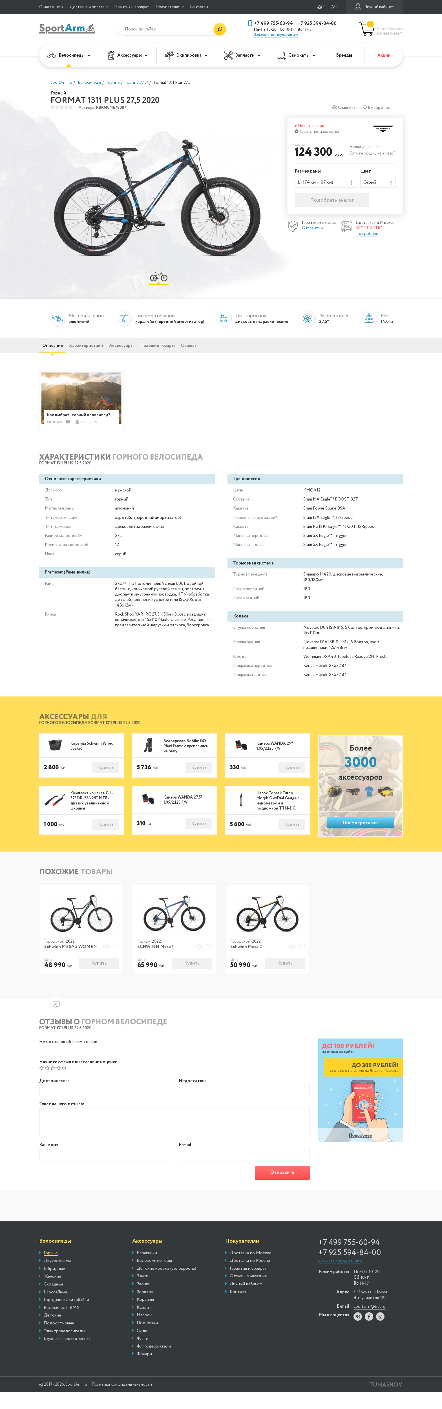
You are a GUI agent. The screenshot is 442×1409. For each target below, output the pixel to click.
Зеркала (145, 1308)
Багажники (147, 1269)
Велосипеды (68, 55)
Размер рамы (308, 172)
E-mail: (186, 1160)
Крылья (144, 1323)
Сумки (143, 1347)
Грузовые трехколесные (68, 1355)
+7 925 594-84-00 (317, 23)
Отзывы (228, 350)
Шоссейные (55, 1308)
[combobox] (325, 182)
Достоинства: (54, 1094)
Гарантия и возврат (131, 7)
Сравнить (344, 107)
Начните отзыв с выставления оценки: (79, 1076)
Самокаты (296, 55)
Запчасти (242, 55)
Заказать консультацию (276, 35)
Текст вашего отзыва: (61, 1119)
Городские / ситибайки (66, 1316)
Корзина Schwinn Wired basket (92, 758)
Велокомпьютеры (154, 1277)
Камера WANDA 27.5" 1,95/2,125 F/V (182, 813)
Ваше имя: (49, 1160)
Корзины (145, 1316)
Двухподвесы (57, 1277)
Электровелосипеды (64, 1347)
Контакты (199, 7)
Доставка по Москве (250, 1269)
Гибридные (54, 1285)
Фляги (142, 1355)
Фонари (144, 1370)
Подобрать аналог (332, 202)
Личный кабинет (374, 6)
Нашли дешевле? (364, 146)
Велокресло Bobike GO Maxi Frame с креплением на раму (186, 758)
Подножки (147, 1339)
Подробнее (366, 235)
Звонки (144, 1300)
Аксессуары (127, 55)
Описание (56, 350)
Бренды (344, 55)
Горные (51, 1269)
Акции (383, 55)
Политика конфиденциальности (132, 1401)
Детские (52, 1332)
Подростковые (59, 1339)
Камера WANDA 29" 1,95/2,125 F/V (275, 758)
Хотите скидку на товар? (372, 153)
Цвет (365, 172)
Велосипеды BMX (62, 1324)
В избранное (377, 107)
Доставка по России (250, 1277)
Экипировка (186, 55)
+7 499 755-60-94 (273, 23)
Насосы (144, 1331)
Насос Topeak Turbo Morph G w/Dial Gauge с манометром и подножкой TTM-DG (278, 814)
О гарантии (312, 230)
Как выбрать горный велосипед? (69, 423)
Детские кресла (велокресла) (166, 1284)
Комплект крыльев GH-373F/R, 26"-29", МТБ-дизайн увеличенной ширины (91, 814)
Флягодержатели (154, 1362)
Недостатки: (192, 1094)
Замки (142, 1292)
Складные (53, 1301)
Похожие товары (188, 350)
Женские (52, 1293)
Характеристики (98, 350)
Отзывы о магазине (248, 1292)
